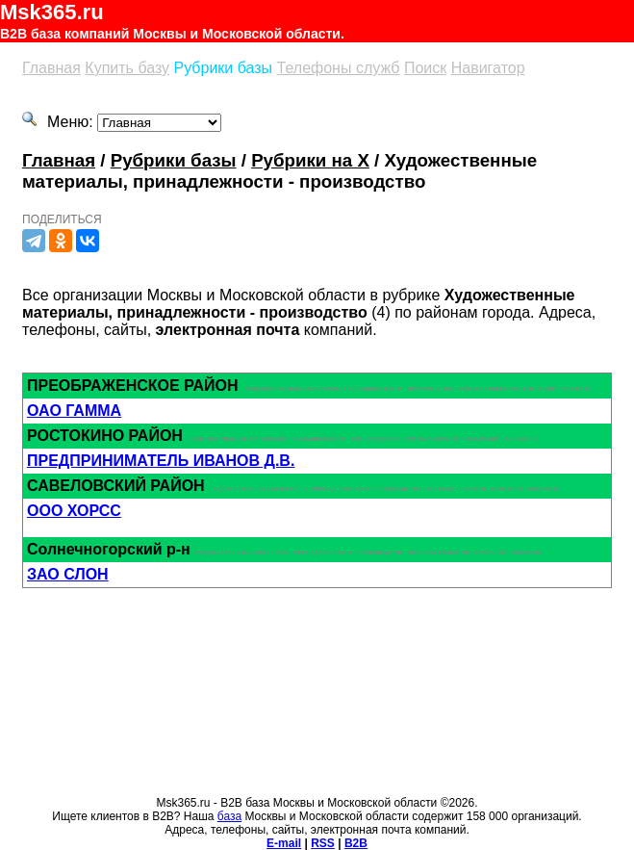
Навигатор (488, 68)
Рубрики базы (223, 68)
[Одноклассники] (60, 240)
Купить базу (127, 68)
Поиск (425, 68)
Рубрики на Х (310, 160)
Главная (51, 68)
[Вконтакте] (87, 240)
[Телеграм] (33, 240)
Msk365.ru (52, 12)
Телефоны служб (338, 68)
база (229, 816)
